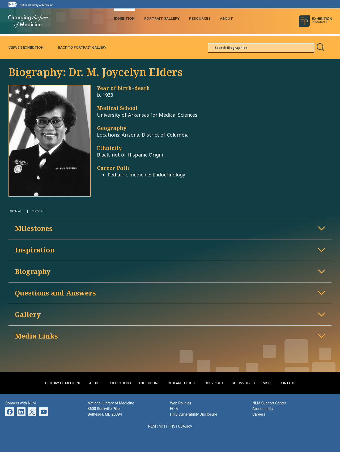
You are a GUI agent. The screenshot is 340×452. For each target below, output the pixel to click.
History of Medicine (63, 383)
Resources (199, 18)
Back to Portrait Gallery (82, 46)
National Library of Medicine (36, 5)
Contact (287, 383)
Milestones (34, 228)
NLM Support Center (269, 402)
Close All (39, 210)
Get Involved (243, 383)
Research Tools (182, 383)
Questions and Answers (55, 292)
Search (320, 47)
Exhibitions (149, 383)
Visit (267, 383)
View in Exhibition (26, 46)
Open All (16, 210)
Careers (258, 414)
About (226, 18)
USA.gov (185, 426)
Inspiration (34, 249)
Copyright (214, 383)
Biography (32, 271)
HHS (171, 426)
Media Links (36, 335)
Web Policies (180, 402)
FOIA (174, 408)
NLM (152, 426)
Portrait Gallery (162, 18)
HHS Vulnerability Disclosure (193, 414)
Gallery (28, 314)
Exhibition (124, 18)
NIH (162, 426)
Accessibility (262, 408)
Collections (119, 383)
